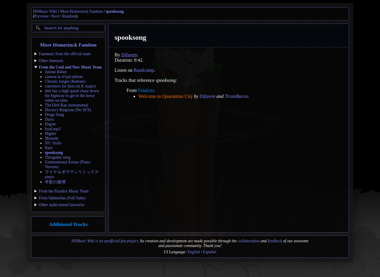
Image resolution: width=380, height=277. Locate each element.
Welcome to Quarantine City (165, 96)
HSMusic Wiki (45, 11)
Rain (49, 148)
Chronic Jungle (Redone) (65, 81)
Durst (49, 119)
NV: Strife (53, 143)
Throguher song (57, 157)
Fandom (145, 90)
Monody (51, 138)
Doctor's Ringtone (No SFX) (68, 110)
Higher (50, 133)
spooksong (115, 11)
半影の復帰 (55, 182)
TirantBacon (236, 96)
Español (209, 252)
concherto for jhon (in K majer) (70, 86)
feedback (275, 241)
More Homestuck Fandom (81, 11)
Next (55, 16)
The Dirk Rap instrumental (66, 105)
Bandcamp (144, 70)
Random (69, 16)
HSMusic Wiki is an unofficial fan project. (105, 241)
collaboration (249, 241)
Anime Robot (56, 72)
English (194, 252)
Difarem (129, 54)
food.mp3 (52, 129)
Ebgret (50, 124)
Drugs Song (54, 114)
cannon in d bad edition (64, 76)
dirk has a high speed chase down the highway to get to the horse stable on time (72, 96)
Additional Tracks (68, 224)
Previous (41, 16)
